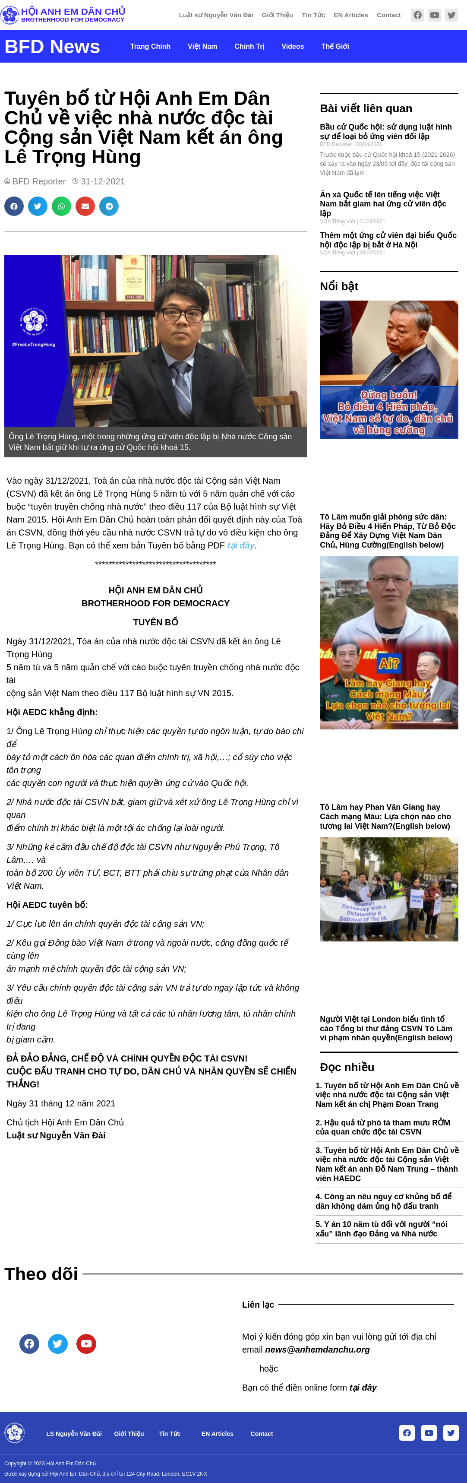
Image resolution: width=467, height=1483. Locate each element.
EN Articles (351, 15)
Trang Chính (150, 46)
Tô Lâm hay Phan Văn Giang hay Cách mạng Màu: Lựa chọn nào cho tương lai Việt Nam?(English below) (385, 816)
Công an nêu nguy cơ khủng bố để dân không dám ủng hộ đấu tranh (383, 1201)
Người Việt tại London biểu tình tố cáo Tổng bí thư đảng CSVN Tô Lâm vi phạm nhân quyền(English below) (386, 1028)
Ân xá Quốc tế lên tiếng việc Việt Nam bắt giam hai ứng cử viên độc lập (383, 204)
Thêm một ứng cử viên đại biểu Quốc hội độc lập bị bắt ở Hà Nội (388, 240)
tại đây (241, 545)
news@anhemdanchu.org (317, 1349)
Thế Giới (335, 46)
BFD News (52, 46)
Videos (292, 46)
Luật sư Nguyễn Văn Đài (216, 15)
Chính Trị (250, 46)
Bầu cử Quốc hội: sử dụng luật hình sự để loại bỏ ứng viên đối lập (386, 132)
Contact (389, 15)
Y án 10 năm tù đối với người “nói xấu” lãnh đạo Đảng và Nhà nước (381, 1229)
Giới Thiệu (277, 15)
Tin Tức (313, 15)
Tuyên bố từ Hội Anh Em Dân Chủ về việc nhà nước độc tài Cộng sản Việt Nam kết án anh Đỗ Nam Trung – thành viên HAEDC (387, 1164)
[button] (14, 206)
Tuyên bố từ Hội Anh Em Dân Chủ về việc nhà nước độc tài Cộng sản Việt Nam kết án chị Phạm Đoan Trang (387, 1095)
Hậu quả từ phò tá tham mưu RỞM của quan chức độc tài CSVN (383, 1128)
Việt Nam (202, 46)
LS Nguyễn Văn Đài (74, 1433)
